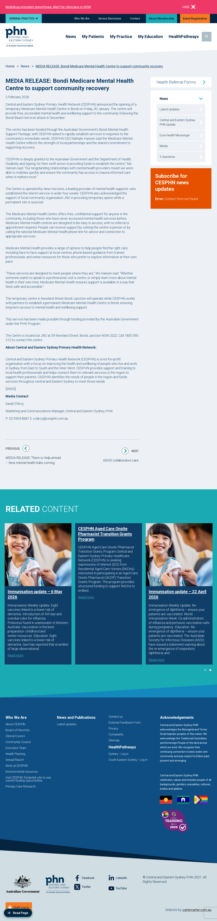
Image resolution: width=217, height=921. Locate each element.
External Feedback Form (125, 722)
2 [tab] (210, 670)
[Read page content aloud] (18, 912)
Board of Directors (18, 730)
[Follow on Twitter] (91, 887)
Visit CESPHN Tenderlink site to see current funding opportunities (28, 779)
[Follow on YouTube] (125, 888)
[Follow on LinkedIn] (125, 878)
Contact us (116, 716)
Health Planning (15, 754)
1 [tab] (205, 670)
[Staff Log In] (19, 907)
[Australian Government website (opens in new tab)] (23, 884)
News (25, 66)
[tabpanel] (38, 593)
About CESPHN (15, 724)
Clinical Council (15, 736)
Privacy (113, 728)
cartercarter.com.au (196, 910)
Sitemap (114, 740)
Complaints (116, 734)
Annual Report (15, 760)
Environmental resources (22, 771)
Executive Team (16, 748)
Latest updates (66, 724)
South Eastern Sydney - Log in (128, 760)
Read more (15, 655)
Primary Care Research (21, 786)
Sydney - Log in (118, 754)
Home (10, 66)
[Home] (19, 36)
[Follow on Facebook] (91, 878)
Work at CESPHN (17, 765)
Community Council (18, 742)
